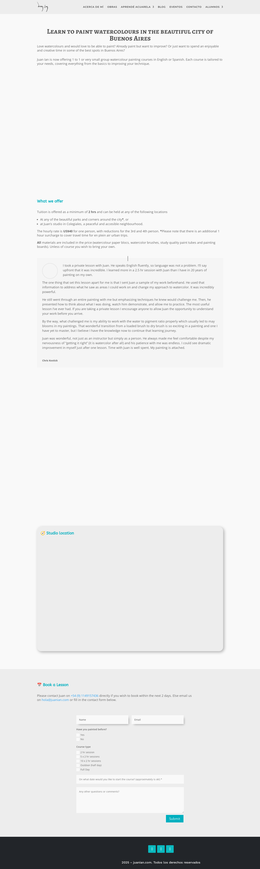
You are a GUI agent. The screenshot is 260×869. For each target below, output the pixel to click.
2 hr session (85, 752)
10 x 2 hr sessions (88, 761)
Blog (162, 6)
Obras (112, 6)
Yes (80, 735)
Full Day (83, 769)
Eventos (176, 6)
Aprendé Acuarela (136, 6)
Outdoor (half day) (88, 765)
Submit (174, 818)
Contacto (194, 6)
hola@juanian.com (55, 700)
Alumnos (212, 6)
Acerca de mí (93, 6)
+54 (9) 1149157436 (84, 695)
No (80, 739)
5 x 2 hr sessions (88, 756)
